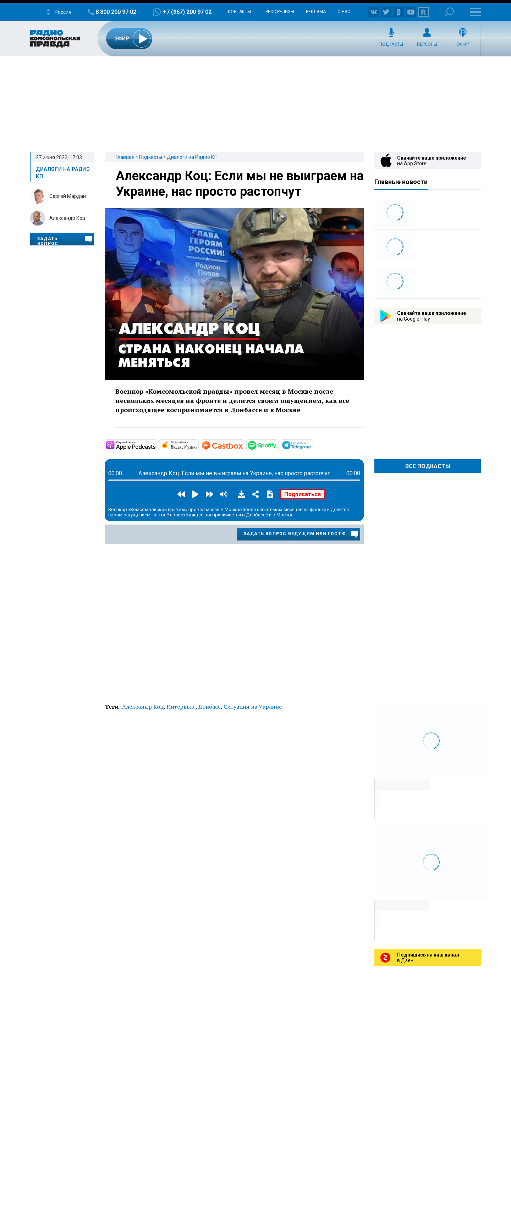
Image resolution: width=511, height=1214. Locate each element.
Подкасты (391, 44)
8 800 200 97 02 (115, 12)
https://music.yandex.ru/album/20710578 (198, 445)
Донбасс (209, 706)
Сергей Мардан (67, 196)
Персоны (427, 44)
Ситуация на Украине (253, 706)
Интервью (181, 706)
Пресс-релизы (278, 11)
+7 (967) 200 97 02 (187, 12)
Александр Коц (67, 218)
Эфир (463, 44)
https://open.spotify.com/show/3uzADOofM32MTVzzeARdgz (278, 445)
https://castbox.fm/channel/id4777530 (243, 445)
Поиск (449, 11)
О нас (343, 11)
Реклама (316, 11)
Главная (125, 157)
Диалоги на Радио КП (192, 157)
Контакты (239, 11)
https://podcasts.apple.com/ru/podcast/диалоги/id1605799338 (156, 445)
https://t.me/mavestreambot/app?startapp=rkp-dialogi (312, 445)
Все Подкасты (427, 466)
